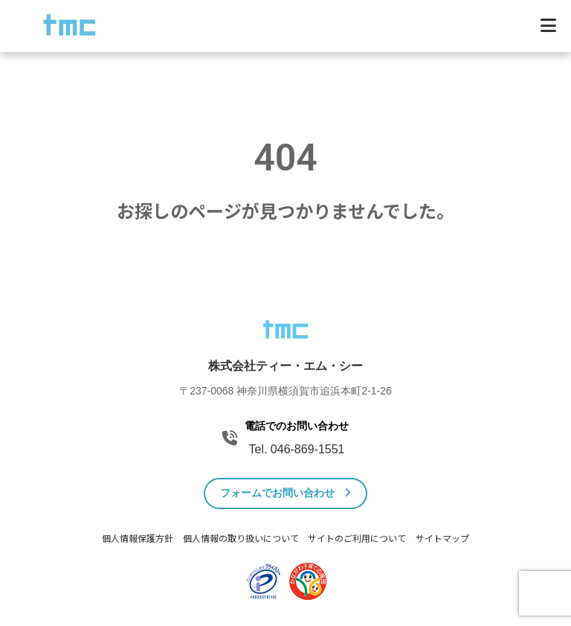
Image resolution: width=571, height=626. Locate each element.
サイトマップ (442, 539)
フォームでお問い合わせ (286, 493)
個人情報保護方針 (137, 539)
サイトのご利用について (357, 539)
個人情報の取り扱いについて (241, 539)
